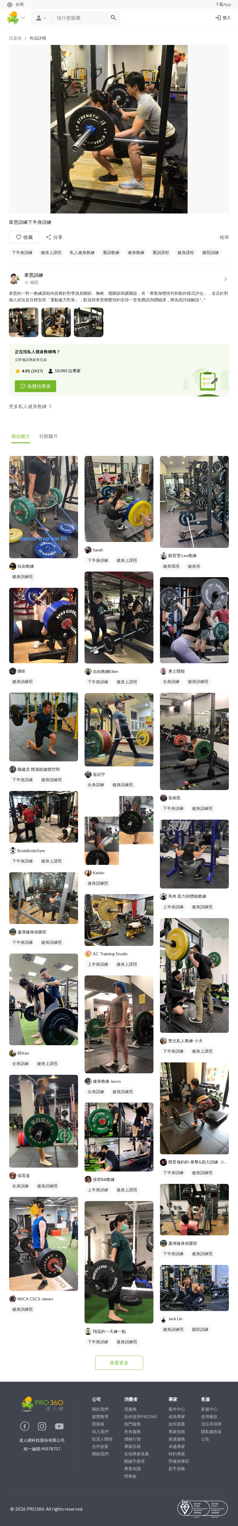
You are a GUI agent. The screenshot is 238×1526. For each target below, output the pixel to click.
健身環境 (171, 566)
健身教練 (136, 252)
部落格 (98, 1423)
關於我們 (100, 1409)
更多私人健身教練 (31, 406)
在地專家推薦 (136, 1453)
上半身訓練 (98, 964)
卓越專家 (177, 1446)
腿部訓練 (210, 252)
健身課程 (185, 252)
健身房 (194, 566)
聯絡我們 (100, 1453)
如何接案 (177, 1423)
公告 (205, 1438)
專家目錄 (132, 1446)
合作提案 (100, 1446)
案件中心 (177, 1409)
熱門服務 (132, 1423)
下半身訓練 (22, 252)
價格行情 (132, 1438)
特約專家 (177, 1453)
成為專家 (177, 1416)
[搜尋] (113, 18)
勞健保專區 (179, 1461)
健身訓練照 (22, 576)
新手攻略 (177, 1468)
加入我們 (100, 1431)
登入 (222, 17)
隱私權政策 (211, 1431)
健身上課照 (51, 252)
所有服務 (132, 1431)
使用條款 (209, 1416)
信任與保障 (211, 1423)
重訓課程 (161, 252)
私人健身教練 (82, 252)
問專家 (130, 1476)
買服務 (130, 1409)
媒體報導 (100, 1416)
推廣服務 (177, 1438)
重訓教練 (111, 252)
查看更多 (119, 1362)
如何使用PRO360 (140, 1416)
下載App (223, 4)
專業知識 (132, 1468)
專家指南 (177, 1431)
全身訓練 (20, 1063)
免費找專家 (35, 386)
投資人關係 (102, 1438)
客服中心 (209, 1409)
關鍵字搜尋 (134, 1461)
